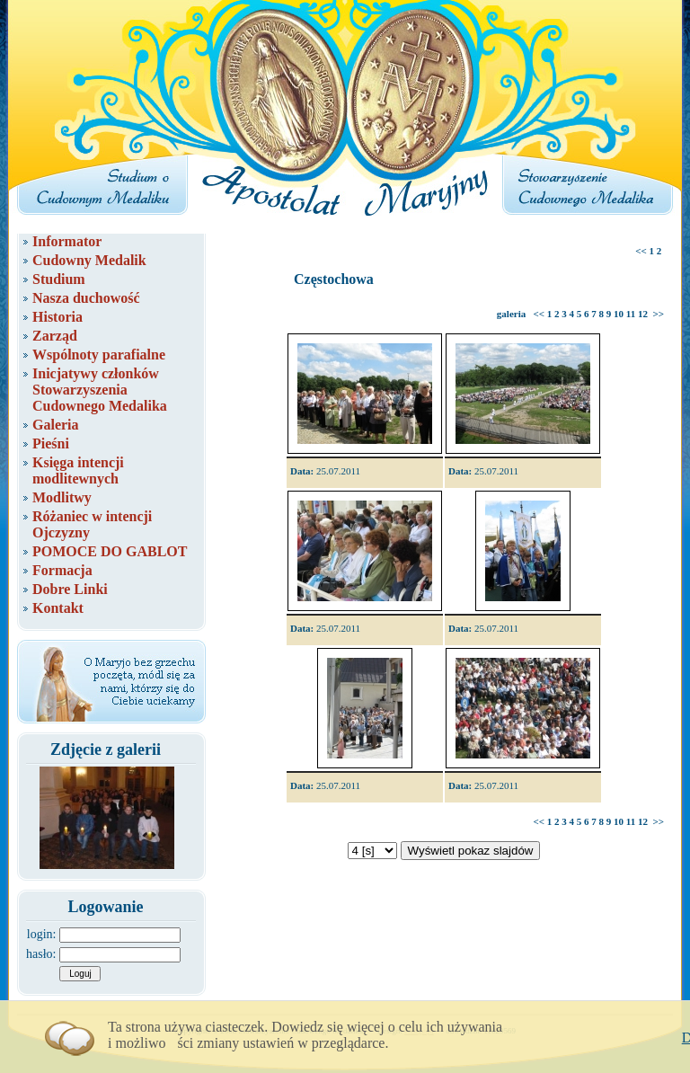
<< (641, 250)
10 (619, 313)
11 (630, 313)
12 (643, 313)
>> (658, 313)
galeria (511, 313)
